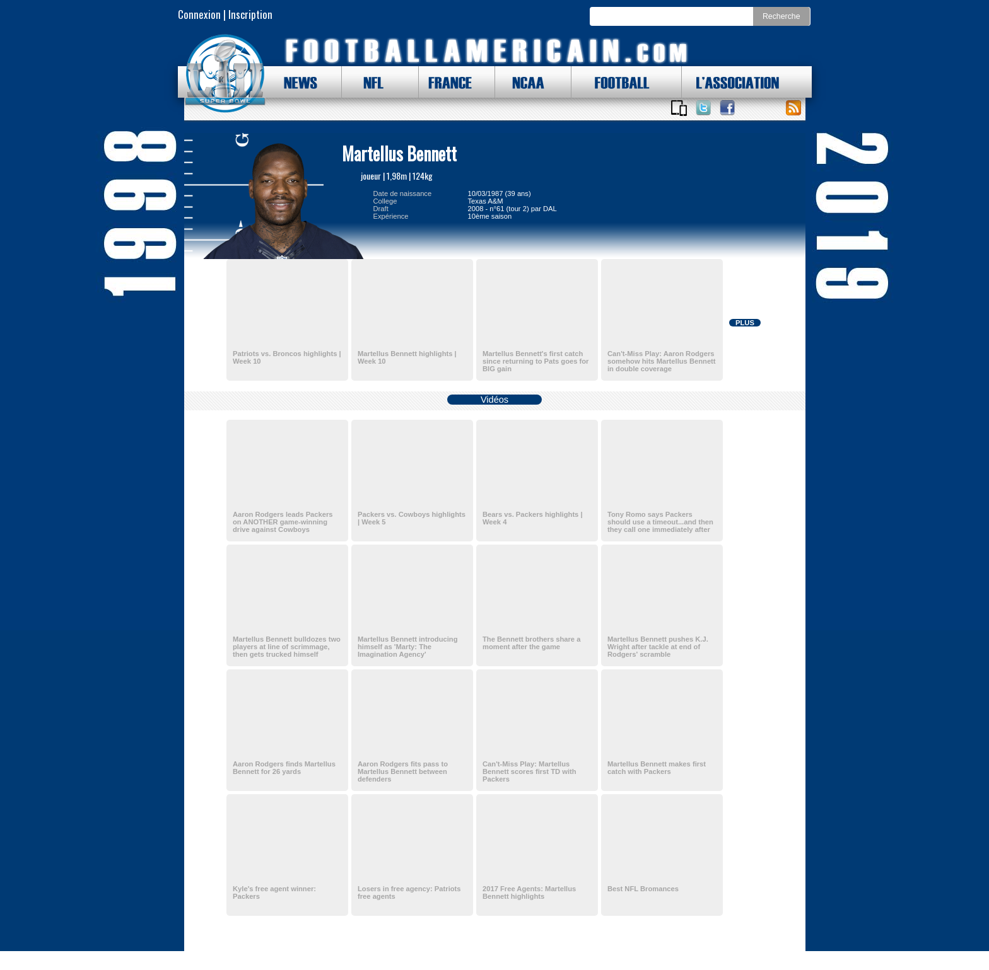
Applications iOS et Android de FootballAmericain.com (679, 108)
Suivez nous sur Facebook (727, 108)
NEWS (294, 82)
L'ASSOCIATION (730, 82)
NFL (370, 82)
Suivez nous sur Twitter (703, 108)
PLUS (744, 322)
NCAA (523, 82)
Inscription (250, 14)
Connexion (199, 14)
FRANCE (447, 82)
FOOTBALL (612, 82)
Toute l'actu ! (793, 108)
